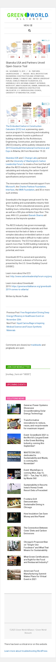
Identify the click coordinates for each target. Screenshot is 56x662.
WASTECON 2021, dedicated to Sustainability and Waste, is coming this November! (36, 458)
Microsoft (10, 86)
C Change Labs (25, 78)
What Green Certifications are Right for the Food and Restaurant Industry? (36, 559)
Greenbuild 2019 (13, 83)
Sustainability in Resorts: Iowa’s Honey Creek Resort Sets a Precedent (36, 488)
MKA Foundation (23, 86)
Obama (34, 86)
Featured (36, 71)
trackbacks (36, 345)
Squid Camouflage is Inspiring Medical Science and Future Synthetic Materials (25, 327)
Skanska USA (43, 86)
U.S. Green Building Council (29, 90)
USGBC (33, 93)
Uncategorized (12, 74)
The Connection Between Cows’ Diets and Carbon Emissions (36, 531)
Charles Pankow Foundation (25, 81)
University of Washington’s (26, 161)
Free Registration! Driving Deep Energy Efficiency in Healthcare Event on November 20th (28, 316)
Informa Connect (28, 83)
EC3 (40, 81)
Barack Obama (12, 78)
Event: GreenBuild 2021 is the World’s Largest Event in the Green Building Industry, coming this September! (36, 440)
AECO (33, 74)
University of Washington (17, 93)
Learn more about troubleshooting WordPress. (26, 651)
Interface (41, 83)
